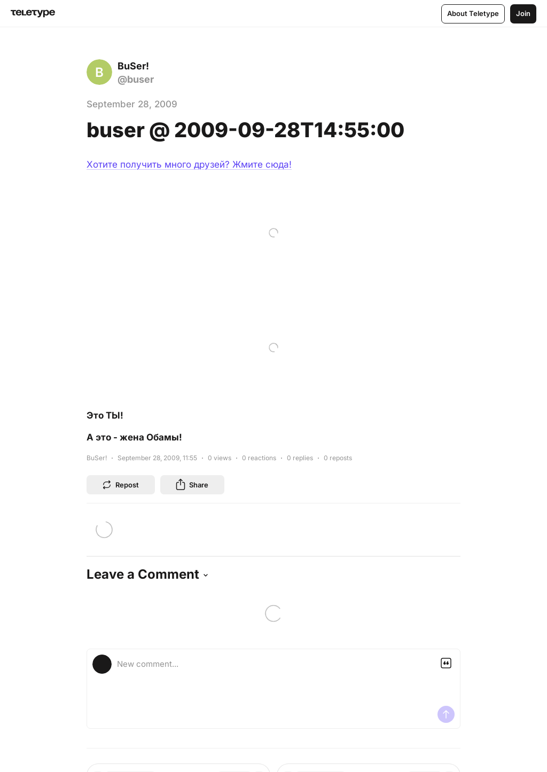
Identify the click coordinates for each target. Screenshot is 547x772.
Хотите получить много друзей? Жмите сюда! (189, 164)
